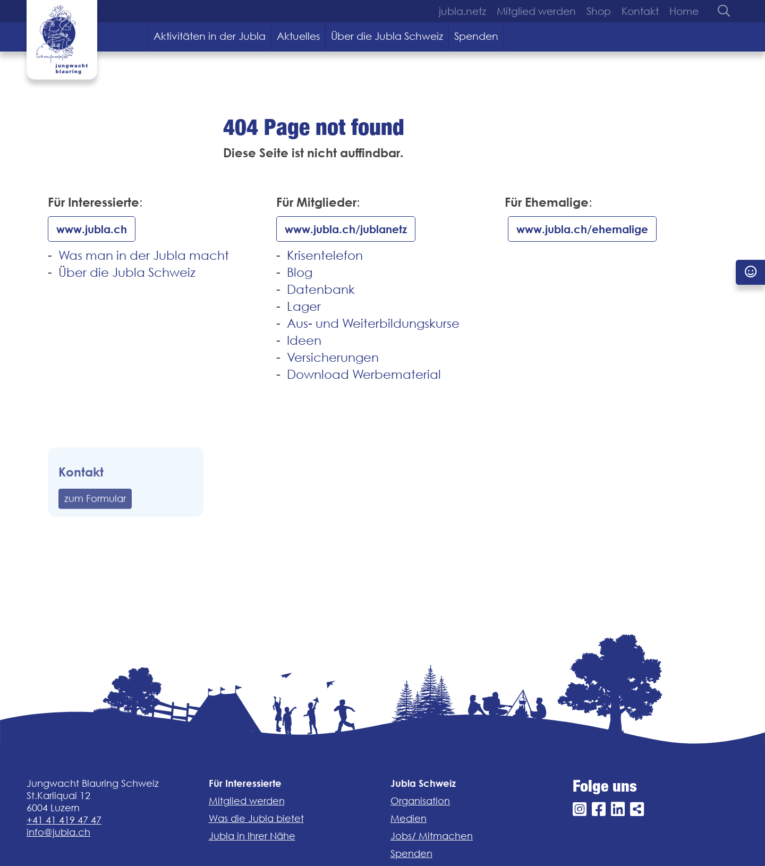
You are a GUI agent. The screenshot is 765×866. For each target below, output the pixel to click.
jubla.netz (462, 11)
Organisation (420, 800)
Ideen (304, 340)
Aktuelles (298, 36)
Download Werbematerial (364, 374)
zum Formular (95, 517)
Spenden (476, 36)
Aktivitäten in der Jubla (210, 36)
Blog (299, 272)
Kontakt (640, 11)
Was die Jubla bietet (256, 818)
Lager (304, 306)
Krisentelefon (325, 255)
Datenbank (321, 289)
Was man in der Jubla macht (143, 255)
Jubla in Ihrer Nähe (252, 836)
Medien (408, 818)
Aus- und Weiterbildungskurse (373, 323)
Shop (598, 11)
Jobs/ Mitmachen (431, 836)
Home (684, 11)
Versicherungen (333, 357)
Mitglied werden (536, 11)
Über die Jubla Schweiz (387, 36)
